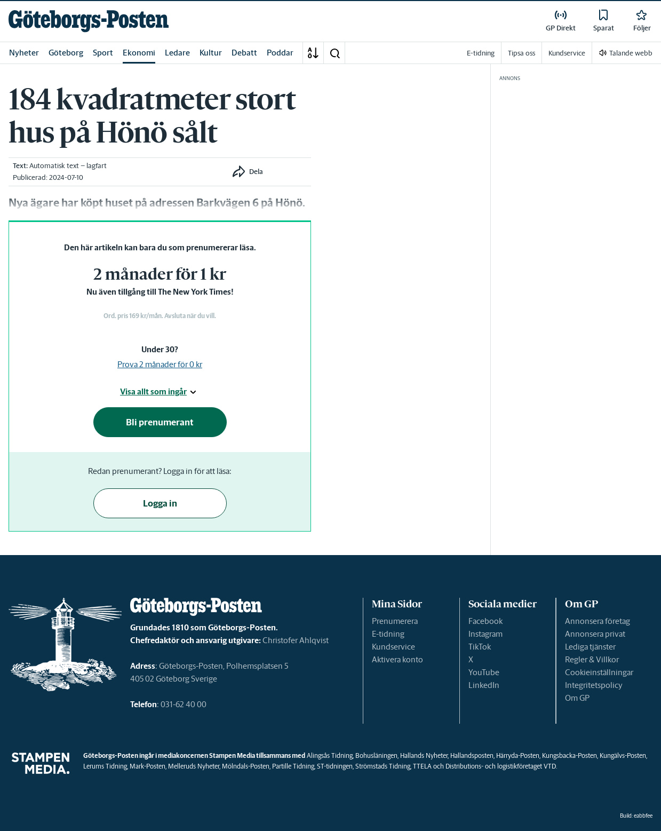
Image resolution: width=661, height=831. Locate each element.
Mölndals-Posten (245, 766)
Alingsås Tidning (330, 755)
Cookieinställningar (599, 672)
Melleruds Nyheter (193, 766)
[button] (334, 53)
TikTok (479, 647)
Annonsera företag (597, 621)
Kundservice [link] (566, 53)
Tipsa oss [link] (521, 53)
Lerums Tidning (105, 766)
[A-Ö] (313, 53)
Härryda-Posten (517, 755)
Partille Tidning (293, 766)
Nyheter (24, 53)
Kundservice (393, 647)
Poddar (280, 53)
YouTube (483, 672)
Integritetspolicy (594, 685)
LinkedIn (483, 685)
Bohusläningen (376, 755)
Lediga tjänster (590, 647)
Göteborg (66, 53)
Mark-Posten (147, 766)
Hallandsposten (471, 755)
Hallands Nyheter (424, 755)
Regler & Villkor (592, 659)
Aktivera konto (397, 659)
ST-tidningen (335, 766)
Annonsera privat (595, 634)
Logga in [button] (160, 503)
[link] (89, 21)
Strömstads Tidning (382, 766)
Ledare (177, 53)
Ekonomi (139, 53)
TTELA (422, 766)
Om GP (577, 698)
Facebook (485, 621)
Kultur (211, 53)
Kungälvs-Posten (623, 755)
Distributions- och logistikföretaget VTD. (501, 766)
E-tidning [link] (481, 53)
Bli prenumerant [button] (160, 422)
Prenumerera (395, 621)
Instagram (485, 634)
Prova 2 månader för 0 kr (159, 364)
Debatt (244, 53)
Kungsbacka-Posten (569, 755)
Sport (103, 53)
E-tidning (388, 634)
